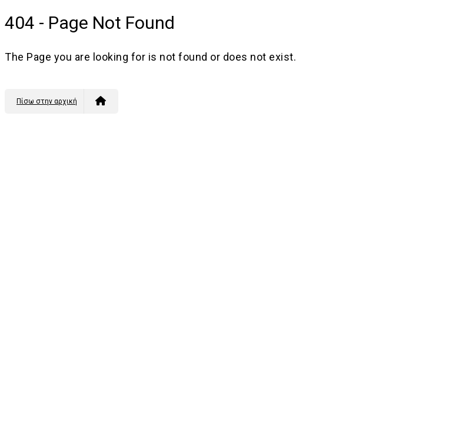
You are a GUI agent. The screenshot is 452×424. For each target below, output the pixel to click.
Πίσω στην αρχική (61, 101)
